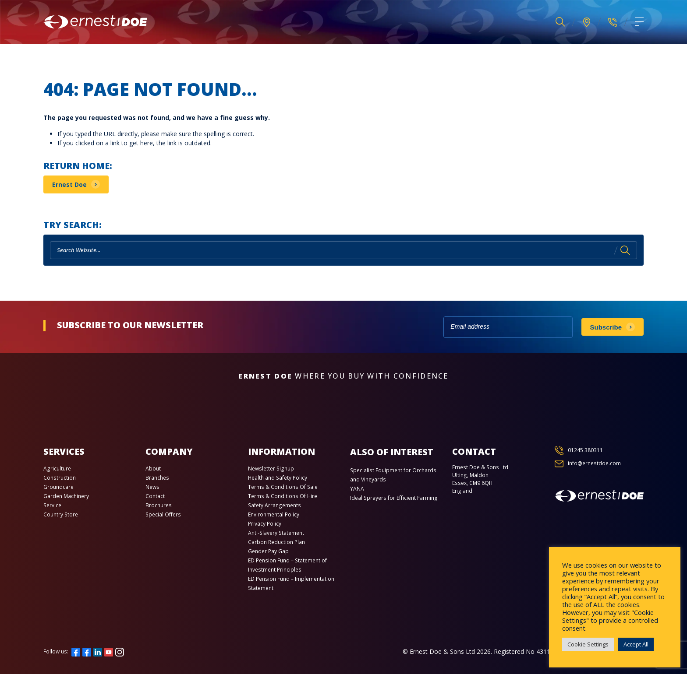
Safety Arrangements (274, 505)
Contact (155, 496)
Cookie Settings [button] (588, 644)
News (152, 487)
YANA (357, 488)
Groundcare (58, 487)
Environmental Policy (273, 514)
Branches (157, 477)
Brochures (158, 505)
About (153, 468)
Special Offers (163, 514)
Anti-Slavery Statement (276, 533)
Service (52, 505)
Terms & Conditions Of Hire (282, 496)
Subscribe (606, 327)
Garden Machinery (66, 496)
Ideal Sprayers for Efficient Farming (394, 498)
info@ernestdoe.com (594, 463)
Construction (59, 477)
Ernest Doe (69, 184)
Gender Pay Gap (268, 551)
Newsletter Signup (271, 468)
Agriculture (57, 468)
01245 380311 (585, 450)
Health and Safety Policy (277, 477)
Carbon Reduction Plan (276, 542)
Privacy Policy (264, 523)
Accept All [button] (635, 644)
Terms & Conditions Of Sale (283, 487)
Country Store (60, 514)
